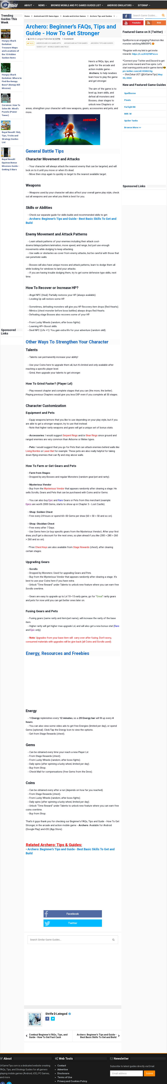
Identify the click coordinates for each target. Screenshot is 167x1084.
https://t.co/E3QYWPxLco (145, 54)
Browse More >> (133, 127)
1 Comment (67, 39)
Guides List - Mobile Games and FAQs (53, 47)
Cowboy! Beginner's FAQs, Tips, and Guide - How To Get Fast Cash (48, 1026)
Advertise (62, 1060)
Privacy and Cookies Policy (72, 1072)
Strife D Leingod (56, 1004)
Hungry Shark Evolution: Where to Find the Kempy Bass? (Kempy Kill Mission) (12, 81)
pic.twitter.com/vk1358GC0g (138, 71)
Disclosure (63, 1064)
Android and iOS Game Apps (49, 43)
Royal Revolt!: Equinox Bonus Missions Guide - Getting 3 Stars (10, 164)
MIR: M (128, 113)
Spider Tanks (131, 120)
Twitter (83, 914)
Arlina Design (100, 1081)
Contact (61, 1056)
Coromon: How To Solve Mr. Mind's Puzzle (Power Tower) (11, 110)
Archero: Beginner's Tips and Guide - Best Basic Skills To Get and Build (96, 1026)
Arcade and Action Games (76, 43)
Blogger (159, 1081)
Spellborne (130, 93)
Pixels (127, 100)
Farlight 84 (130, 106)
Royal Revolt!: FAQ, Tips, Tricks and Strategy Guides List (11, 137)
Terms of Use (64, 1068)
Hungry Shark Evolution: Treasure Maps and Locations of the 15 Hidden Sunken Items (10, 49)
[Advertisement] (12, 275)
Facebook (54, 914)
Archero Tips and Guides (102, 43)
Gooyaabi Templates (132, 1081)
